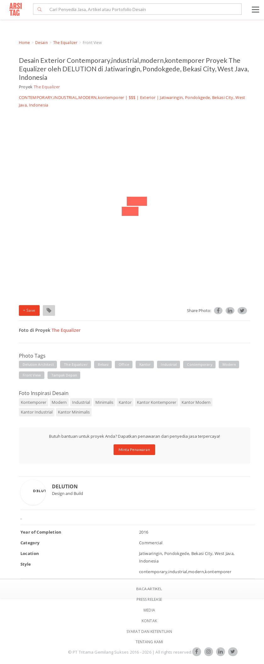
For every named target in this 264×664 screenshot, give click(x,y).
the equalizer (75, 364)
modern (229, 364)
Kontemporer (33, 402)
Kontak (149, 620)
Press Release (149, 599)
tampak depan (64, 375)
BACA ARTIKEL (149, 588)
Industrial (81, 402)
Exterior (148, 97)
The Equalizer (65, 42)
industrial (169, 364)
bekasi (103, 364)
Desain (41, 42)
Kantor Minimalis (74, 412)
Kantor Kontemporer (156, 402)
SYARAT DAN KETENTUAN (149, 631)
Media (149, 610)
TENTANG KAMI (149, 642)
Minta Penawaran (134, 449)
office (124, 364)
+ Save (29, 310)
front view (32, 375)
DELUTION (65, 486)
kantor (145, 364)
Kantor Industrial (37, 412)
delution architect (38, 364)
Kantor (125, 402)
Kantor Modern (196, 402)
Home (24, 42)
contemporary (199, 364)
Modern (59, 402)
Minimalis (104, 402)
